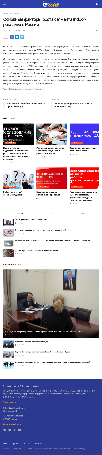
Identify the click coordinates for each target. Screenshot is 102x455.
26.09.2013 (7, 30)
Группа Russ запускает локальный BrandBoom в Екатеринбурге (42, 352)
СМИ (5, 444)
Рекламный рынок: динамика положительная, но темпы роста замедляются (50, 151)
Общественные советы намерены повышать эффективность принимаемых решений (52, 362)
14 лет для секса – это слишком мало (31, 220)
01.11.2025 (74, 204)
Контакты (39, 444)
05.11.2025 (40, 198)
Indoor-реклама (16, 89)
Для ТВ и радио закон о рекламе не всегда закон (36, 251)
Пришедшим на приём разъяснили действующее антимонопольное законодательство (43, 332)
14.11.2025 (7, 162)
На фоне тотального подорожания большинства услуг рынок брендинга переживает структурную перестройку (16, 153)
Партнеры (15, 444)
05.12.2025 (19, 345)
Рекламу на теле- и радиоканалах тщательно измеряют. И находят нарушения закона (52, 240)
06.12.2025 (9, 335)
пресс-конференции (34, 89)
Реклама (27, 444)
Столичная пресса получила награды (31, 342)
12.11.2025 (40, 157)
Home (5, 13)
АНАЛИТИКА (14, 13)
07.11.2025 (74, 154)
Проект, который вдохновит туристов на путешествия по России (43, 230)
